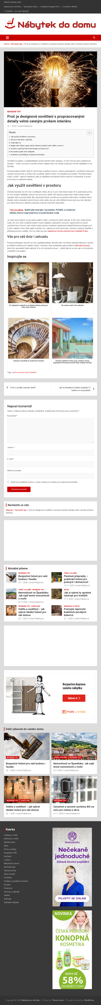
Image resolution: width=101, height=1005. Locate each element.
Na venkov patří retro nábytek (22, 152)
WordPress (89, 1000)
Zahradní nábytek (11, 902)
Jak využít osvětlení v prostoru (23, 137)
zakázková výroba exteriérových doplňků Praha (67, 231)
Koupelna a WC (10, 853)
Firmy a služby (70, 573)
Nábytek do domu (11, 863)
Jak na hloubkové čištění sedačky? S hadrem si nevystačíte (74, 389)
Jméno (11, 447)
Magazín (9, 510)
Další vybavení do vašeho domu (25, 729)
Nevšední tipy (14, 112)
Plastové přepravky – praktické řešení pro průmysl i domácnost (76, 579)
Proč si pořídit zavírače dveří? (23, 387)
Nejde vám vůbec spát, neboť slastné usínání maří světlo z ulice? (37, 145)
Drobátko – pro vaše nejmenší (17, 11)
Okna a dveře (9, 874)
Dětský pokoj (9, 842)
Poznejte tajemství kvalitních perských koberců (75, 612)
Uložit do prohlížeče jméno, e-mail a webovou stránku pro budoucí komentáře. (44, 482)
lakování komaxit (82, 245)
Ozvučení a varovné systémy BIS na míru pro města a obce (73, 808)
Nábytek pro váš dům (31, 1000)
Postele (7, 884)
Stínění (7, 895)
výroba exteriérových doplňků (24, 372)
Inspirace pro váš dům (12, 7)
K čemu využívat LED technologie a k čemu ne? (30, 148)
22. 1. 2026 (22, 582)
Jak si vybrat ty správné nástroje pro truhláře (77, 594)
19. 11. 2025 (69, 585)
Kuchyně (7, 856)
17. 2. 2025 (68, 599)
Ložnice (7, 860)
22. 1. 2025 (22, 619)
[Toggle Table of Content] (88, 133)
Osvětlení (35, 606)
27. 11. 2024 (58, 814)
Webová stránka (14, 470)
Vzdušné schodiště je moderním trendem (28, 155)
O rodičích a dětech (69, 7)
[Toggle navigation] (7, 38)
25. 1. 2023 (11, 126)
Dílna (66, 590)
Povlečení (8, 888)
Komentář (12, 416)
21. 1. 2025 (68, 619)
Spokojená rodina (30, 7)
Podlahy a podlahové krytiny (16, 881)
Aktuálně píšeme (18, 568)
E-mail (10, 459)
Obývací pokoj (10, 870)
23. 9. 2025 (22, 602)
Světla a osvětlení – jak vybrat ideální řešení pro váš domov (32, 612)
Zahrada (7, 899)
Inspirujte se (16, 143)
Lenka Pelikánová (25, 126)
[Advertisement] (50, 540)
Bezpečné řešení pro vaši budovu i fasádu (32, 578)
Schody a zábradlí (11, 892)
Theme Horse (58, 1000)
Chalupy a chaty (11, 835)
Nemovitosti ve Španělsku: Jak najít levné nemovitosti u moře (33, 595)
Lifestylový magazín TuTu (49, 7)
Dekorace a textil (72, 606)
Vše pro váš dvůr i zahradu (21, 140)
